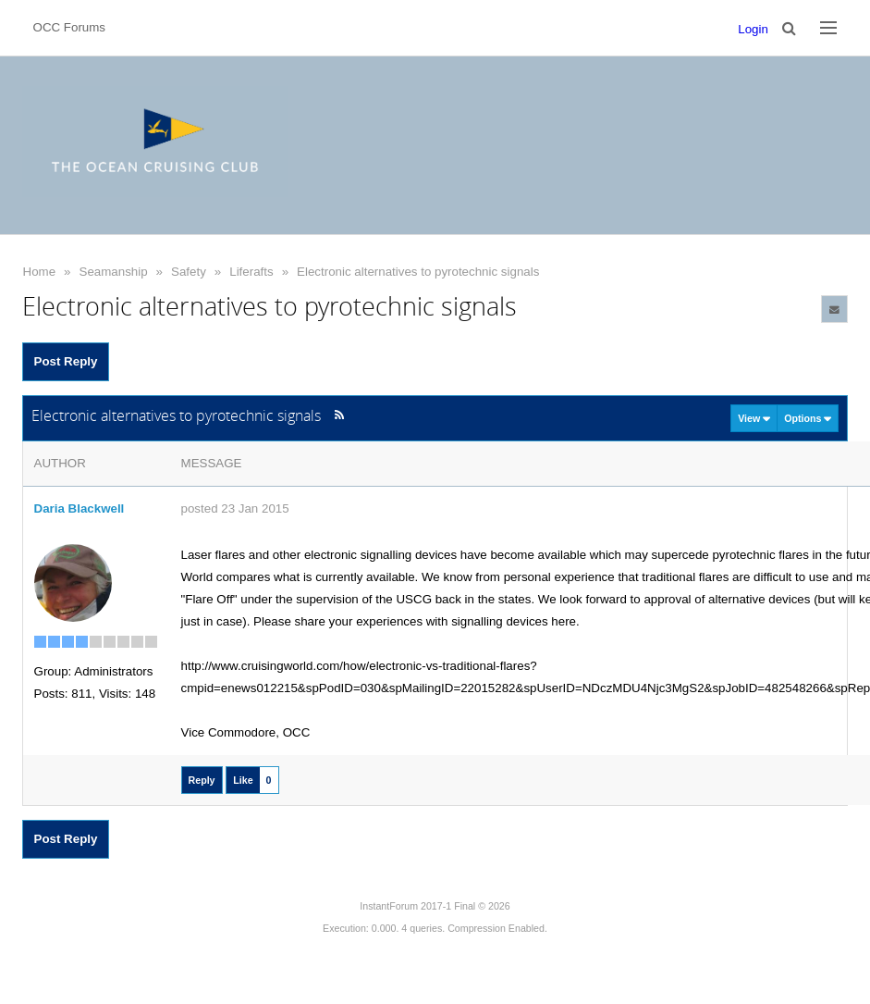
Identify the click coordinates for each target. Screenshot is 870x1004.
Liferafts (251, 272)
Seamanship (114, 272)
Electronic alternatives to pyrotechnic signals (418, 272)
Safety (188, 272)
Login (753, 29)
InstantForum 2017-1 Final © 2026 (434, 905)
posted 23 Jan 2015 (235, 508)
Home (39, 272)
